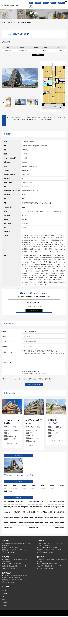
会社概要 (4, 607)
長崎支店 (38, 3)
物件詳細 (9, 23)
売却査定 (4, 594)
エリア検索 (18, 482)
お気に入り (32, 7)
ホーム (3, 23)
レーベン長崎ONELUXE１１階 (22, 23)
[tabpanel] (20, 103)
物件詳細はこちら (12, 444)
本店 (32, 3)
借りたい (4, 600)
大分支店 (46, 3)
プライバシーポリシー (8, 380)
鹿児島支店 (62, 3)
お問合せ (38, 56)
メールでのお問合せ (34, 311)
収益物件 (4, 603)
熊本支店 (53, 3)
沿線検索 (18, 498)
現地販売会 (18, 456)
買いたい (4, 597)
